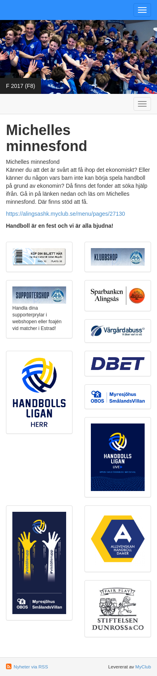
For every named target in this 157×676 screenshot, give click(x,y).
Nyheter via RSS (31, 666)
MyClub (143, 666)
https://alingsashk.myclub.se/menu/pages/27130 (65, 214)
